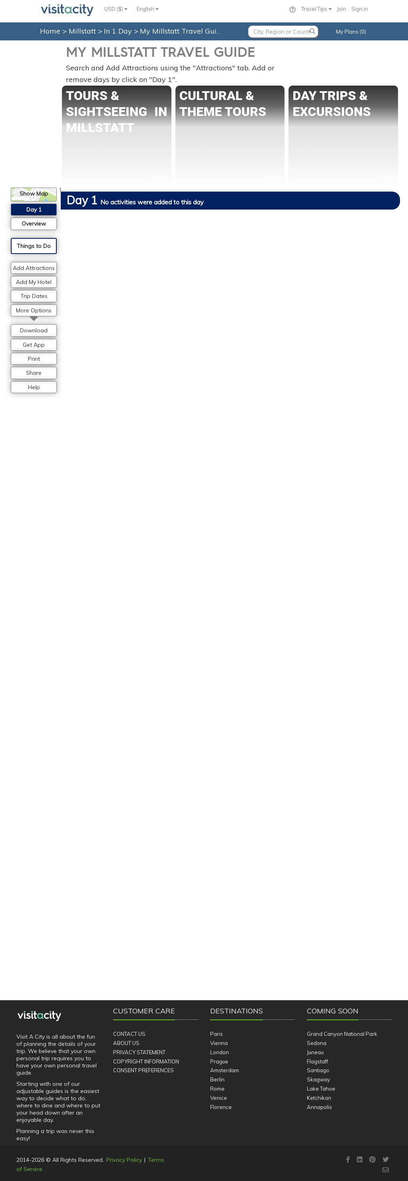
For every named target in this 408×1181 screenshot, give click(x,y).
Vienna (219, 1043)
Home (50, 31)
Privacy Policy (124, 1159)
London (219, 1052)
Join (341, 9)
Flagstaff (317, 1061)
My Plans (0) (351, 31)
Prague (219, 1061)
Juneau (315, 1052)
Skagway (318, 1079)
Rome (217, 1088)
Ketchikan (319, 1098)
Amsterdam (224, 1070)
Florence (221, 1107)
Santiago (318, 1070)
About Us (126, 1043)
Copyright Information (146, 1061)
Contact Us (129, 1034)
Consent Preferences (143, 1070)
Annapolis (319, 1107)
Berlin (217, 1079)
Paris (216, 1034)
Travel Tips (316, 9)
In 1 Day (119, 31)
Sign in (359, 9)
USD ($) (115, 9)
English (148, 9)
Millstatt (83, 31)
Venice (218, 1098)
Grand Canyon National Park (342, 1034)
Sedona (316, 1043)
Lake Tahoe (321, 1088)
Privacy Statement (139, 1052)
